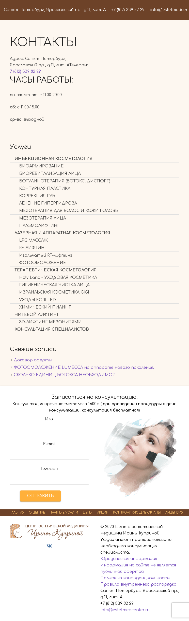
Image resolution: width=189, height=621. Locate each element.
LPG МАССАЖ (33, 240)
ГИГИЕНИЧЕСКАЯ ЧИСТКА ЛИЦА (54, 285)
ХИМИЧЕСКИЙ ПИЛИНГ (45, 307)
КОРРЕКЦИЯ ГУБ (37, 196)
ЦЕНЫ (88, 512)
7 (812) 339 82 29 (25, 71)
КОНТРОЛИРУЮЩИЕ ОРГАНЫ (137, 512)
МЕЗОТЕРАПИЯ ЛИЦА (42, 218)
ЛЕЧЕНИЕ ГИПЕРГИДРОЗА (48, 203)
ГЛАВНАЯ (17, 512)
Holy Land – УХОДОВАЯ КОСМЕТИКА (58, 277)
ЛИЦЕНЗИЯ (174, 512)
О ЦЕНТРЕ (37, 512)
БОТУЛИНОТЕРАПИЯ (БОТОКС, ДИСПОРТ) (64, 181)
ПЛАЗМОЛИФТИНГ (39, 225)
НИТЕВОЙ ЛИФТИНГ (37, 314)
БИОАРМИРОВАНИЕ (41, 166)
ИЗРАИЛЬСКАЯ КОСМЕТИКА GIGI (54, 292)
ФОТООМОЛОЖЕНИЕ (42, 263)
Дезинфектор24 (53, 555)
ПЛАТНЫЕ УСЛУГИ (64, 512)
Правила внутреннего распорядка (138, 584)
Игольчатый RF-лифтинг (45, 255)
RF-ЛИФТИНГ (33, 248)
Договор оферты (33, 360)
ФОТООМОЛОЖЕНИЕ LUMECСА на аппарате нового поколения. (84, 367)
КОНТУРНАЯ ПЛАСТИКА (44, 188)
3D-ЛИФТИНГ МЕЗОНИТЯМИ (50, 322)
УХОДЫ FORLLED (37, 300)
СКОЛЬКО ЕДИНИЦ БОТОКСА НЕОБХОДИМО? (64, 375)
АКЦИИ (103, 512)
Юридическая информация (128, 559)
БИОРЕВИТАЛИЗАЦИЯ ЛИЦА (50, 173)
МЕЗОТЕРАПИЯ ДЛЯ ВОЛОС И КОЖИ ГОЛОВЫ (69, 210)
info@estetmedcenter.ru (125, 610)
